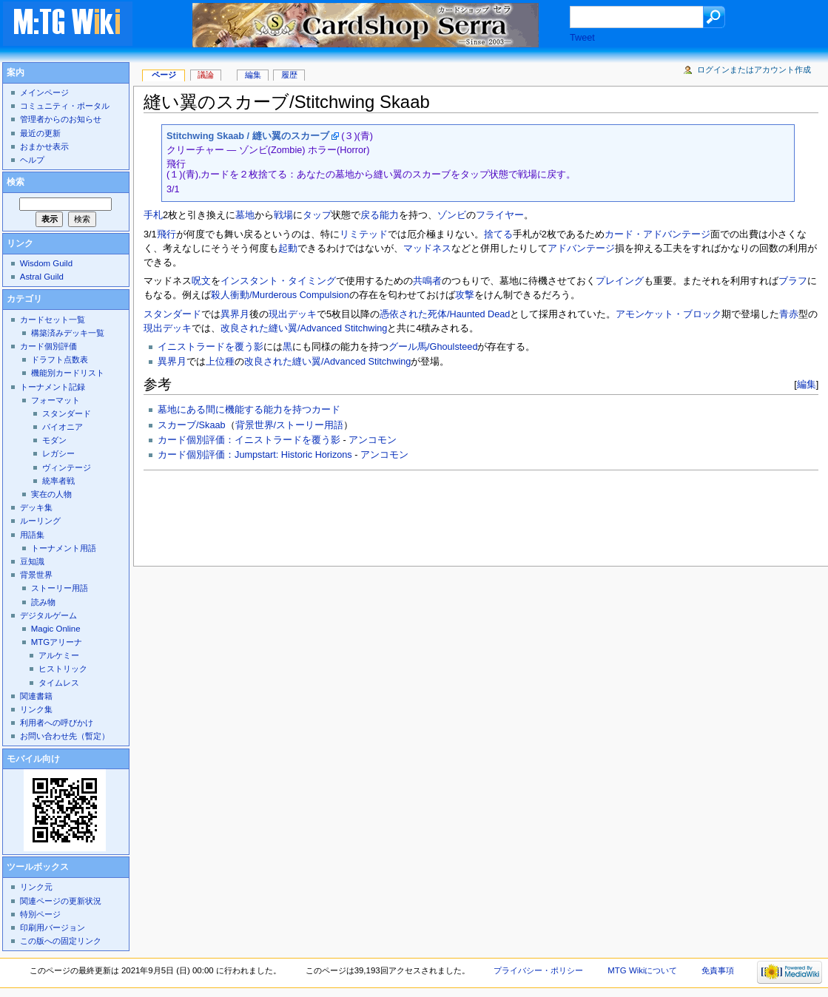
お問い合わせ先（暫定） (65, 735)
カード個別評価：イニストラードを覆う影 (249, 440)
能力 (389, 215)
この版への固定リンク (60, 940)
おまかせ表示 (44, 146)
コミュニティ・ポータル (65, 105)
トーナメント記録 (52, 386)
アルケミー (58, 655)
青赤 (788, 314)
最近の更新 (40, 133)
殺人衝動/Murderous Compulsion (280, 295)
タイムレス (58, 682)
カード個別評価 (48, 346)
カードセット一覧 (52, 319)
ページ (164, 74)
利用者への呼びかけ (56, 722)
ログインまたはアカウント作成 (754, 69)
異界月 (235, 314)
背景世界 (36, 574)
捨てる (498, 234)
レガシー (58, 453)
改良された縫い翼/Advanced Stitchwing (304, 328)
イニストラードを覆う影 (210, 347)
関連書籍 (36, 696)
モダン (54, 440)
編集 (806, 384)
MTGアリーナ (56, 642)
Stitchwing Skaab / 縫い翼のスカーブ (247, 136)
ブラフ (792, 281)
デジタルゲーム (48, 615)
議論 (206, 74)
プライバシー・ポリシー (538, 970)
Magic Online (56, 628)
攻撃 (464, 295)
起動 (287, 248)
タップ (317, 215)
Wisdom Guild (46, 263)
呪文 (201, 281)
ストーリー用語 (59, 588)
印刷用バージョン (52, 927)
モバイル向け (33, 758)
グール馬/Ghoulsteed (432, 347)
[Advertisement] (413, 514)
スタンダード (172, 314)
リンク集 (36, 709)
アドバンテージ (581, 248)
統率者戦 (58, 480)
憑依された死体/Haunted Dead (445, 314)
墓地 (245, 215)
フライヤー (500, 215)
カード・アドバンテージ (657, 234)
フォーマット (55, 400)
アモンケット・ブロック (668, 314)
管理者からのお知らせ (60, 119)
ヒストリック (62, 668)
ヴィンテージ (66, 467)
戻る (370, 215)
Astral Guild (42, 276)
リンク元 (36, 886)
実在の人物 (51, 494)
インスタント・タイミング (278, 281)
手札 (153, 215)
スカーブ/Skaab (192, 425)
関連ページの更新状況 (60, 900)
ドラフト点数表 (59, 359)
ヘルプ (32, 159)
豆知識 (32, 561)
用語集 (32, 534)
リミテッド (364, 234)
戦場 (283, 215)
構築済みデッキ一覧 (67, 332)
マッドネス (427, 248)
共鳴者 (427, 281)
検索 (15, 182)
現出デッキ (293, 314)
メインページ (44, 92)
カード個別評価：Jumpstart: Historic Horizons (255, 455)
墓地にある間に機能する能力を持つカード (249, 410)
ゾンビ (451, 215)
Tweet (582, 38)
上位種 (220, 361)
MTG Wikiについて (642, 970)
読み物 (43, 602)
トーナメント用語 (63, 548)
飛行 (166, 234)
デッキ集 (36, 507)
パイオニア (62, 426)
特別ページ (40, 914)
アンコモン (373, 440)
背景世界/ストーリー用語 (289, 425)
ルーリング (40, 520)
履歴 (289, 74)
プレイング (620, 281)
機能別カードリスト (67, 372)
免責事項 (717, 970)
